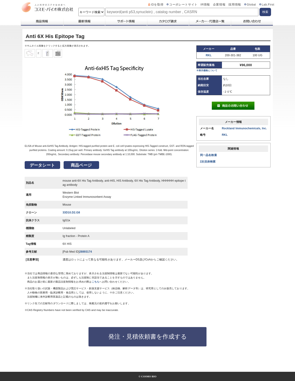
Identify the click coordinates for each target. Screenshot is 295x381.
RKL (209, 55)
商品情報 (42, 21)
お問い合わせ (252, 21)
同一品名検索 (208, 155)
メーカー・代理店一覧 (210, 21)
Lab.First (268, 4)
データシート (42, 165)
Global (251, 4)
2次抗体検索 (208, 161)
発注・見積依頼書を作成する (147, 336)
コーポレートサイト (183, 4)
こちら (96, 281)
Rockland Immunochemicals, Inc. (244, 128)
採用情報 (234, 4)
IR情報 (205, 4)
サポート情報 (126, 21)
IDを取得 (157, 4)
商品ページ (81, 165)
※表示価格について (207, 70)
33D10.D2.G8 (71, 212)
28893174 (85, 251)
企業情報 (219, 4)
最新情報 (84, 21)
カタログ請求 (168, 21)
